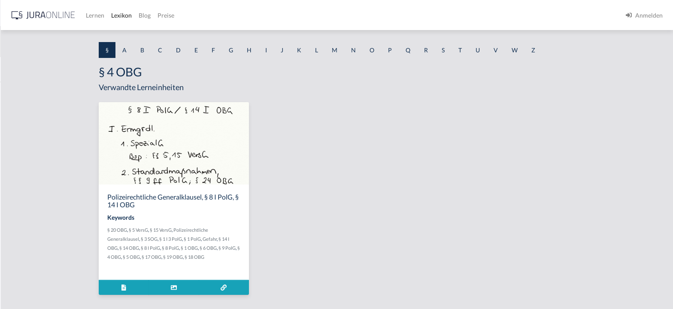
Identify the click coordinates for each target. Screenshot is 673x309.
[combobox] (68, 41)
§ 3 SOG (217, 239)
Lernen (231, 15)
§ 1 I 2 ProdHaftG (30, 226)
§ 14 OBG (197, 248)
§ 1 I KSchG (22, 265)
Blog (281, 15)
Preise (302, 15)
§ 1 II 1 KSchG (25, 284)
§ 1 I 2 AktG (22, 207)
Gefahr (278, 239)
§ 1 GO (16, 129)
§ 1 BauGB (20, 110)
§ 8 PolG (238, 248)
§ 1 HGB (18, 149)
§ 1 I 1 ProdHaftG (30, 187)
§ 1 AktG (18, 91)
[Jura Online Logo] (180, 15)
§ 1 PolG (260, 239)
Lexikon (258, 15)
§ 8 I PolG (218, 248)
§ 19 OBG (241, 257)
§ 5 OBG (199, 257)
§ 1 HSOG (20, 168)
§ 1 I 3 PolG (22, 245)
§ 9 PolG (295, 248)
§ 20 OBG (185, 230)
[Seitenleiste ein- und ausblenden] (123, 13)
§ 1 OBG (257, 248)
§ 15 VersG (229, 230)
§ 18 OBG (263, 257)
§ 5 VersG (206, 230)
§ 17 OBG (220, 257)
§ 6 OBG (276, 248)
